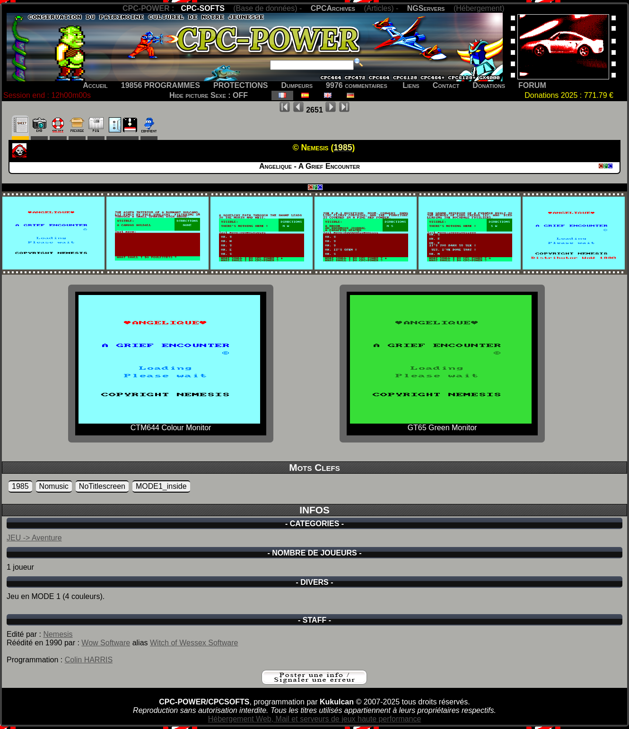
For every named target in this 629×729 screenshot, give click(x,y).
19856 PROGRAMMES (160, 85)
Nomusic (54, 486)
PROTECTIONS (240, 85)
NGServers (426, 8)
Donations (488, 85)
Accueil (95, 85)
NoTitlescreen (102, 486)
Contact (446, 85)
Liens (410, 85)
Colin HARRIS (89, 660)
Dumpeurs (297, 85)
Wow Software (105, 643)
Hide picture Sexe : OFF (208, 95)
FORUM (532, 85)
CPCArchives (333, 8)
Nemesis (57, 634)
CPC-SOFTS (202, 8)
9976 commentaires (356, 85)
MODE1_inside (161, 486)
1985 (20, 486)
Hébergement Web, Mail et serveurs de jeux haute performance (314, 719)
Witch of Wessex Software (194, 643)
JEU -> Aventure (34, 538)
